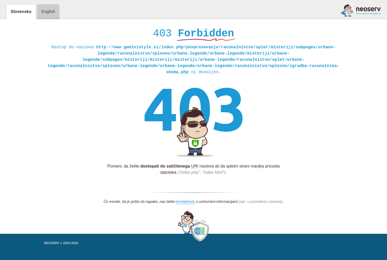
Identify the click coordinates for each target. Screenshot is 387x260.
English (48, 11)
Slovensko (21, 11)
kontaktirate (185, 203)
